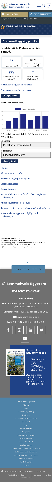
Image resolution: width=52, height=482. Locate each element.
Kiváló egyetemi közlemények (15, 202)
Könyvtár (26, 432)
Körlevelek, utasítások (26, 435)
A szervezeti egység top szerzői (16, 89)
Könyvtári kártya (12, 15)
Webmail (33, 18)
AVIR (26, 408)
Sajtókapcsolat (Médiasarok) (26, 452)
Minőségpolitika (26, 445)
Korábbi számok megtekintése (36, 382)
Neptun (16, 18)
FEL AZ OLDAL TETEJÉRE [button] (28, 269)
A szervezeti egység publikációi (16, 84)
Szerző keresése (9, 189)
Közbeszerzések (26, 438)
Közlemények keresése (12, 173)
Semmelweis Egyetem (19, 7)
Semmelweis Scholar (26, 458)
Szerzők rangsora (9, 183)
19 (11, 60)
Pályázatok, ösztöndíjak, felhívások (26, 448)
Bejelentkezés (42, 14)
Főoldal (4, 167)
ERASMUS (26, 422)
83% (11, 72)
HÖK (26, 425)
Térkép (26, 465)
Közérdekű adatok (26, 442)
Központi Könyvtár (19, 4)
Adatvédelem (13, 475)
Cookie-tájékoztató (25, 476)
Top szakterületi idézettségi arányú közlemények (25, 207)
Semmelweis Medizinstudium (26, 455)
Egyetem (6, 18)
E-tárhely (26, 415)
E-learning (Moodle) (26, 412)
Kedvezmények (26, 428)
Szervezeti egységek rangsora (15, 178)
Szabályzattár (26, 462)
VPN (24, 18)
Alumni (26, 405)
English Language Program (26, 418)
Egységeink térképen (27, 317)
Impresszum (37, 475)
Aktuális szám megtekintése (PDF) (35, 377)
